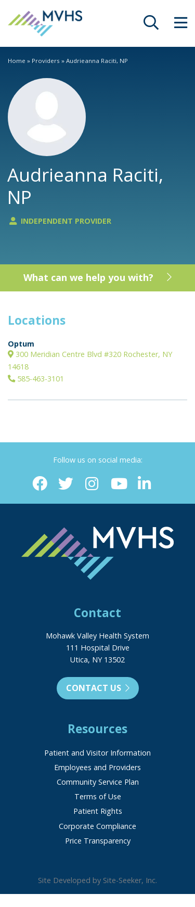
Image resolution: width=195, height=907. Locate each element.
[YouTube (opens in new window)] (118, 484)
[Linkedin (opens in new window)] (144, 484)
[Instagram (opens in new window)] (91, 484)
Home (16, 61)
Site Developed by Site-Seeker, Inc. (97, 880)
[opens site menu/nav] (180, 25)
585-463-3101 (36, 379)
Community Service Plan (98, 782)
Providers (46, 61)
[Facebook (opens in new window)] (39, 484)
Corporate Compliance (97, 826)
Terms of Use (97, 796)
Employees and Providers (97, 767)
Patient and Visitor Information (97, 753)
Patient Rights (97, 811)
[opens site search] (151, 25)
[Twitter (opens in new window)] (65, 484)
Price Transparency (98, 841)
